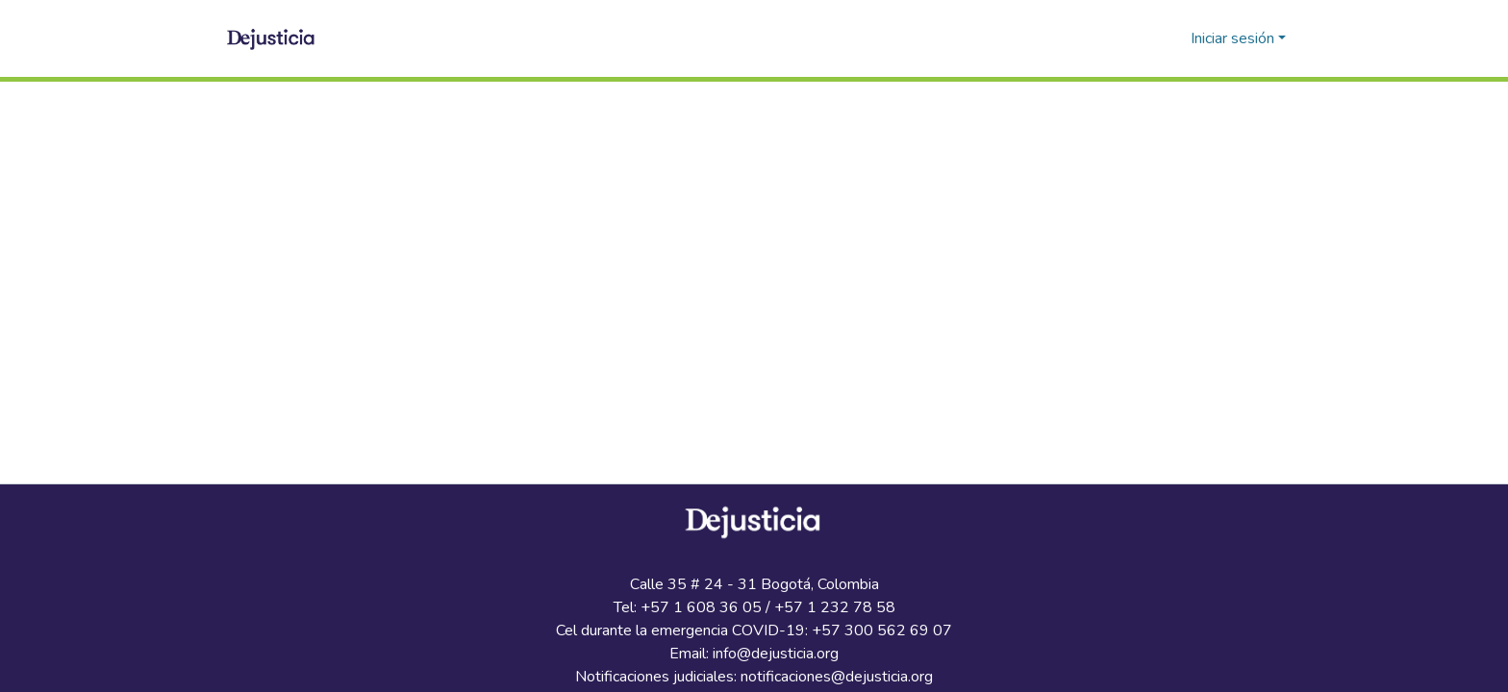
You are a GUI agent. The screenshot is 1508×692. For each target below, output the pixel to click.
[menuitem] (1173, 38)
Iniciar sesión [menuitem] (1232, 38)
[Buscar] (1145, 38)
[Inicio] (272, 38)
